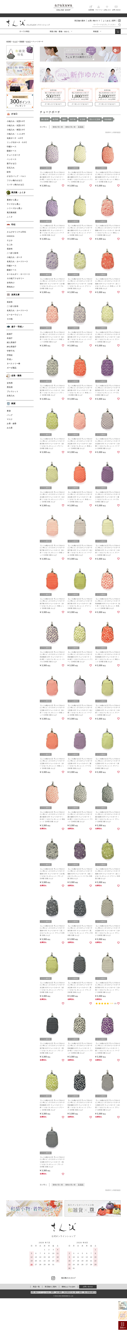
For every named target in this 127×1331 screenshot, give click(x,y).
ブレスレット (12, 391)
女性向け (11, 283)
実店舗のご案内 (51, 1319)
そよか (10, 240)
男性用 (10, 387)
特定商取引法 (73, 1325)
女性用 (10, 383)
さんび (15, 41)
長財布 (10, 249)
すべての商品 (24, 31)
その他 (10, 319)
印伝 (13, 224)
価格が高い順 (72, 150)
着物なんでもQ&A (68, 1319)
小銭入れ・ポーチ (14, 257)
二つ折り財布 (12, 253)
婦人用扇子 (11, 342)
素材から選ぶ (12, 200)
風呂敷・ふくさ (18, 192)
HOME (8, 41)
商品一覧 (36, 1319)
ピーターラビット (14, 315)
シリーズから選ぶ (14, 208)
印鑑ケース (11, 146)
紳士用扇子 (11, 347)
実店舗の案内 (79, 21)
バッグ (10, 415)
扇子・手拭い (17, 327)
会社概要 (59, 1325)
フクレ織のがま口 (14, 180)
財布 (9, 172)
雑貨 (13, 403)
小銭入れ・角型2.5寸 (16, 130)
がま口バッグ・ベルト (16, 176)
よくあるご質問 (109, 21)
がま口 (28, 41)
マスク (10, 419)
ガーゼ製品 (11, 368)
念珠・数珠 (16, 376)
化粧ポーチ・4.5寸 (15, 138)
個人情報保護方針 (90, 1325)
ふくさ (10, 217)
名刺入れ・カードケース (17, 261)
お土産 (10, 428)
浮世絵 (10, 355)
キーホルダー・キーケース (18, 274)
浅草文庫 (15, 295)
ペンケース (11, 159)
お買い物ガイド (94, 21)
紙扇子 (10, 334)
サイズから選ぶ (13, 204)
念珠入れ (11, 396)
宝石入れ (11, 168)
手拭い (10, 359)
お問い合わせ (88, 1319)
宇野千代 (11, 351)
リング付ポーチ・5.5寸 (17, 142)
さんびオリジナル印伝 (16, 232)
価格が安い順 (58, 150)
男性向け (11, 287)
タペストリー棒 (13, 363)
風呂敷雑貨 (11, 212)
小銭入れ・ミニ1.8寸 (16, 134)
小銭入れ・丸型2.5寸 (16, 125)
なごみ (10, 244)
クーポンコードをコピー (53, 127)
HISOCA (10, 236)
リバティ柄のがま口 (15, 185)
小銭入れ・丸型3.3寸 (16, 121)
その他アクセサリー (15, 278)
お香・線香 (11, 423)
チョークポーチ (13, 155)
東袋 (9, 411)
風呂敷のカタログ (68, 1310)
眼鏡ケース (11, 151)
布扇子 (10, 338)
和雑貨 (21, 41)
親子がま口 (11, 163)
